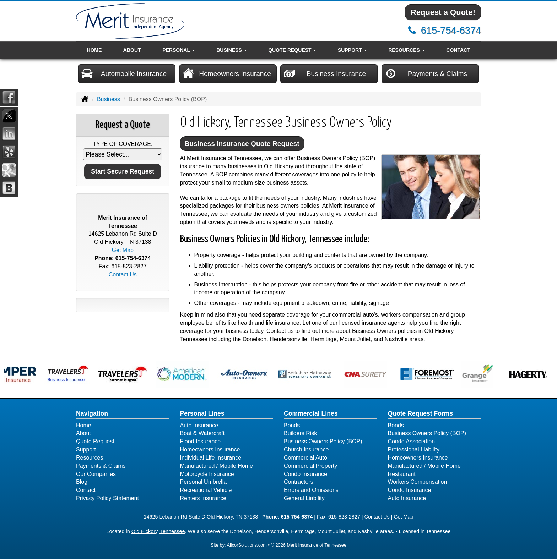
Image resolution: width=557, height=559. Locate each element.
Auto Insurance (199, 425)
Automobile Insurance (124, 73)
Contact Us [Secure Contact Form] (123, 275)
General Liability (304, 498)
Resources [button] (406, 50)
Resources (89, 458)
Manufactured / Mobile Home (216, 466)
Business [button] (231, 50)
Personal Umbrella (203, 482)
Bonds (292, 425)
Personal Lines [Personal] (202, 413)
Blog (81, 482)
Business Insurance (325, 73)
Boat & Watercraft (202, 433)
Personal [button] (178, 50)
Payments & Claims (426, 73)
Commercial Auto (305, 458)
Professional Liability (414, 449)
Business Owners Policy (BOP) (323, 441)
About (132, 50)
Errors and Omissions (311, 490)
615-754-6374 (451, 30)
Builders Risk (300, 433)
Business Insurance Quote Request (242, 143)
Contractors (298, 482)
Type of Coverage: (122, 144)
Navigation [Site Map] (92, 413)
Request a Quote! (443, 12)
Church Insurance (306, 449)
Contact (458, 50)
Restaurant (402, 474)
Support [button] (352, 50)
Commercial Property (310, 466)
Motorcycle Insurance (207, 474)
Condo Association (411, 441)
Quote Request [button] (292, 50)
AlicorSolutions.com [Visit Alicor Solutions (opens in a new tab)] (246, 545)
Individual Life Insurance (211, 458)
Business (108, 99)
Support (86, 449)
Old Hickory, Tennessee (158, 531)
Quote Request (95, 441)
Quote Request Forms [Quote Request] (420, 413)
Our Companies (96, 474)
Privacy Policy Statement (107, 498)
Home (94, 50)
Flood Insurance (200, 441)
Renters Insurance (203, 498)
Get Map (123, 250)
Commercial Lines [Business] (311, 413)
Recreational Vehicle (206, 490)
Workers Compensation (417, 482)
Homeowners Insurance (227, 73)
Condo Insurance (305, 474)
